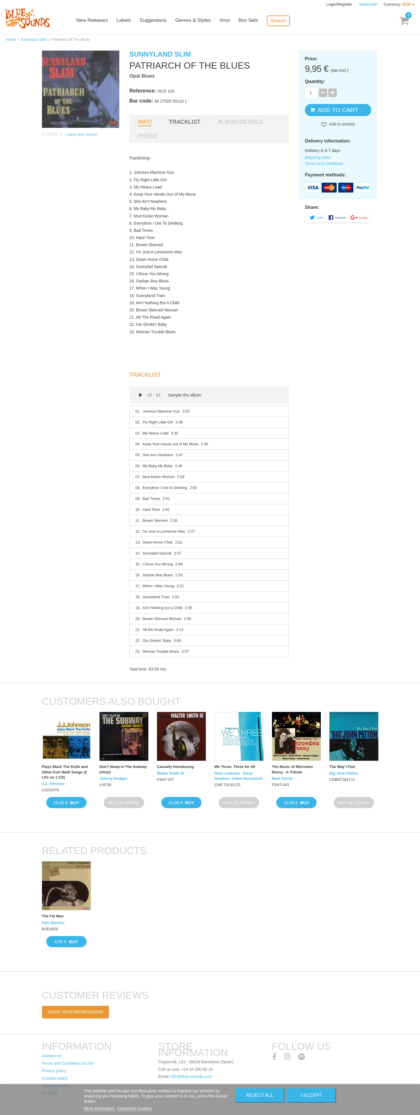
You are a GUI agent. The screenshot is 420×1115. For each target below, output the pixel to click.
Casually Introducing (175, 766)
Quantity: (315, 81)
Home (11, 39)
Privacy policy (54, 1070)
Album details (240, 122)
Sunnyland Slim (34, 39)
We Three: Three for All (234, 766)
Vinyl (230, 21)
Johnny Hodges (113, 778)
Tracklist (184, 122)
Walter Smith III (170, 773)
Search (283, 20)
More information (99, 1108)
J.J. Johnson (53, 783)
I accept (311, 1095)
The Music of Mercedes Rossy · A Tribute (292, 769)
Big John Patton (343, 773)
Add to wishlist (341, 124)
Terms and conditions (324, 163)
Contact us (51, 1056)
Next (158, 395)
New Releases (98, 21)
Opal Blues (142, 76)
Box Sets (253, 21)
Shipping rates (318, 157)
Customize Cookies (134, 1108)
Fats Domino (53, 922)
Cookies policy (55, 1078)
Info (145, 122)
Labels (129, 21)
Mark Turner (282, 778)
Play (141, 395)
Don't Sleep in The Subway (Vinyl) (123, 769)
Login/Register (339, 4)
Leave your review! (82, 134)
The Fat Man (53, 916)
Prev (149, 395)
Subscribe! (368, 4)
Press (148, 136)
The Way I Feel (342, 766)
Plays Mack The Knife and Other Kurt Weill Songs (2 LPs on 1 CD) (65, 771)
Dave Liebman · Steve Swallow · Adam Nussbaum (238, 776)
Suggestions (158, 21)
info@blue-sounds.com (191, 1076)
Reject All (259, 1095)
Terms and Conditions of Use (68, 1063)
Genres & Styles (198, 21)
